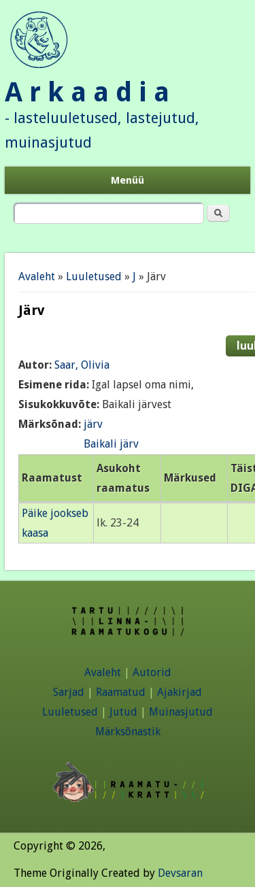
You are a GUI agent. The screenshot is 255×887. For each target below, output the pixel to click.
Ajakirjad (179, 692)
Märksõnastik (127, 731)
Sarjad (68, 692)
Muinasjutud (181, 711)
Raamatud (121, 692)
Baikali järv (111, 443)
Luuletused (94, 276)
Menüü (127, 180)
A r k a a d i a (87, 92)
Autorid (152, 672)
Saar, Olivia (81, 364)
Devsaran (180, 873)
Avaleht (36, 276)
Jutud (123, 711)
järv (93, 424)
